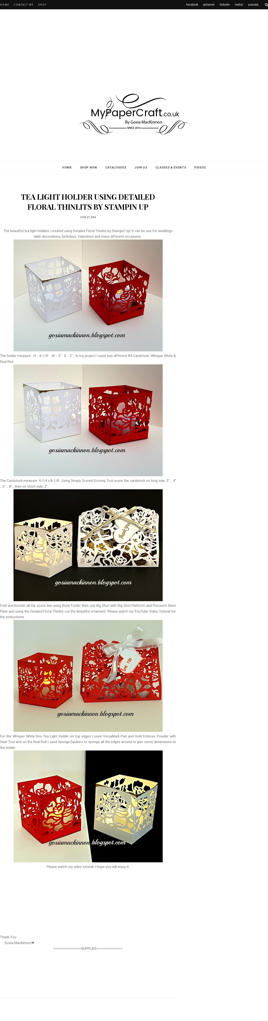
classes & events (170, 167)
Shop (42, 4)
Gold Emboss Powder (151, 736)
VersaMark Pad (115, 736)
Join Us (140, 167)
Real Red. (7, 362)
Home (4, 4)
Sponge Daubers (70, 742)
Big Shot (102, 605)
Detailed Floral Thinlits (90, 231)
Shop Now (88, 167)
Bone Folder (71, 605)
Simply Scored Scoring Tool (92, 481)
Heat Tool (7, 742)
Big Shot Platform (131, 605)
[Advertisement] (119, 45)
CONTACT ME (24, 4)
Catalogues (115, 167)
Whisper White (162, 356)
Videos (200, 167)
